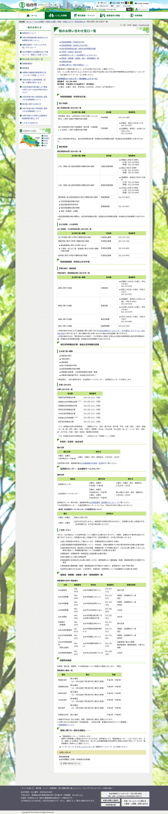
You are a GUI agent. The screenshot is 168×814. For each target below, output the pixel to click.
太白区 (46, 143)
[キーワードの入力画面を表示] (87, 9)
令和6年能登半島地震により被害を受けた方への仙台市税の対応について (35, 90)
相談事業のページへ (66, 724)
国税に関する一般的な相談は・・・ (75, 64)
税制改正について (29, 33)
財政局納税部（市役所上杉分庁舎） (75, 45)
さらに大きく (127, 6)
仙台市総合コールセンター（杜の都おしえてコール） (77, 78)
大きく (118, 6)
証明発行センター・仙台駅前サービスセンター (79, 55)
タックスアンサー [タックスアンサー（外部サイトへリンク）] (85, 746)
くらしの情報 (38, 21)
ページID (101, 9)
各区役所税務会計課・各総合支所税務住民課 (78, 48)
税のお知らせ (80, 21)
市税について (68, 21)
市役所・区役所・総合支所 (71, 51)
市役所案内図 (111, 804)
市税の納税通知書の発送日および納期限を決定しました (35, 39)
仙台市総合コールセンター (119, 793)
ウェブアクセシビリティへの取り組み (97, 788)
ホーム (29, 21)
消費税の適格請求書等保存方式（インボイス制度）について (34, 73)
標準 (122, 3)
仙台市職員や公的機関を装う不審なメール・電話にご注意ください (35, 53)
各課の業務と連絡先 (110, 800)
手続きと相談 (51, 21)
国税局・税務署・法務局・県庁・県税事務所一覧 (80, 58)
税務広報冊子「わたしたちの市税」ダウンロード (34, 46)
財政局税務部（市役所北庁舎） (73, 42)
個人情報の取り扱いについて (69, 788)
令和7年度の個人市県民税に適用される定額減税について (34, 109)
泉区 (45, 145)
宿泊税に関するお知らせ (31, 104)
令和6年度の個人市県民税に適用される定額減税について (34, 98)
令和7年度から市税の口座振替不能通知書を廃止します (34, 117)
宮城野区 (47, 138)
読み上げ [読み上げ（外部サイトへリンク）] (103, 3)
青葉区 (46, 136)
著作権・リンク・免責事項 (46, 788)
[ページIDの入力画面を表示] (98, 9)
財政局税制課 (64, 756)
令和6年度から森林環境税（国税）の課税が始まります (34, 81)
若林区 (46, 141)
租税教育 (25, 68)
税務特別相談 (66, 61)
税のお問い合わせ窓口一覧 (32, 59)
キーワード (91, 9)
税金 (59, 21)
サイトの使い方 (28, 788)
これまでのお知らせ (30, 123)
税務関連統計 (27, 63)
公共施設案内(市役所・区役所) (93, 463)
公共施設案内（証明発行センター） (103, 502)
